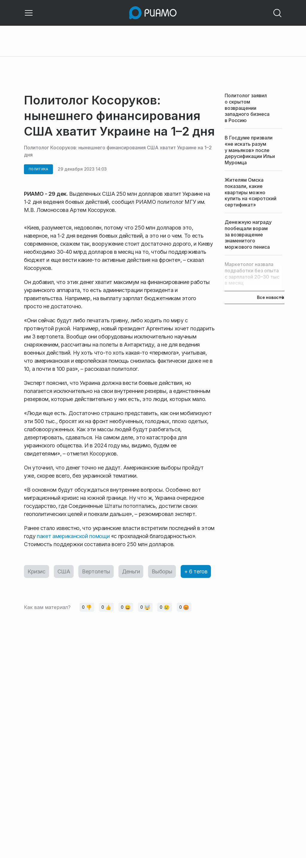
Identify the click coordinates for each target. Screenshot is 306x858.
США (63, 571)
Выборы (162, 571)
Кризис (36, 571)
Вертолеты (96, 571)
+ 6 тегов (195, 571)
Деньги (131, 571)
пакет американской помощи (73, 536)
